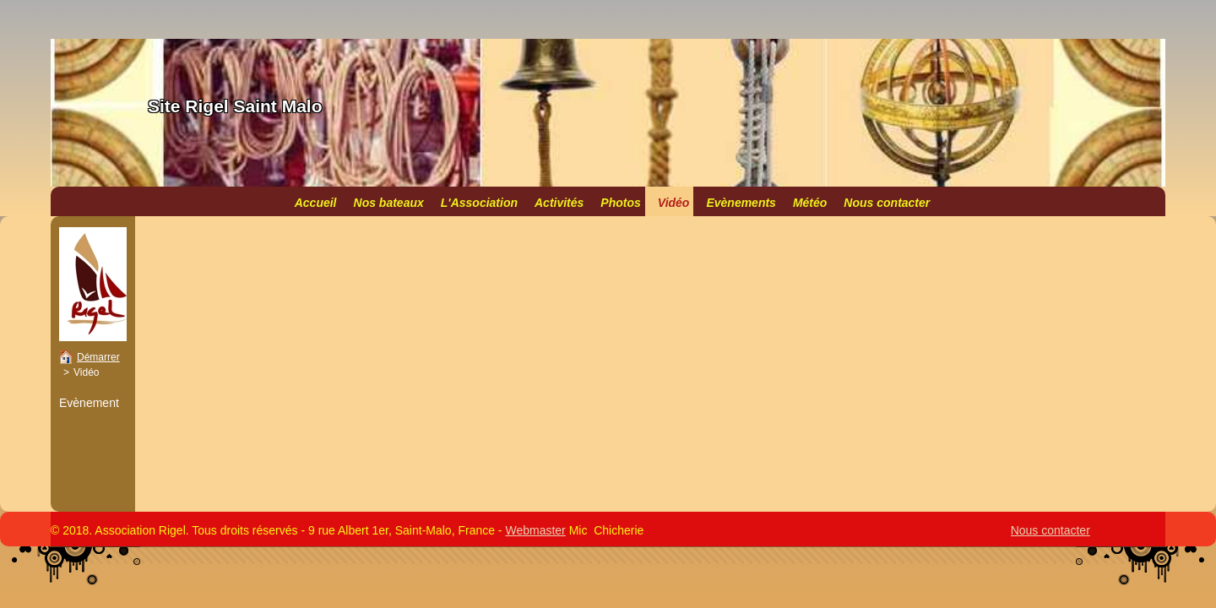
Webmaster (535, 530)
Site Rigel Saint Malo (235, 106)
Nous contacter (1050, 530)
